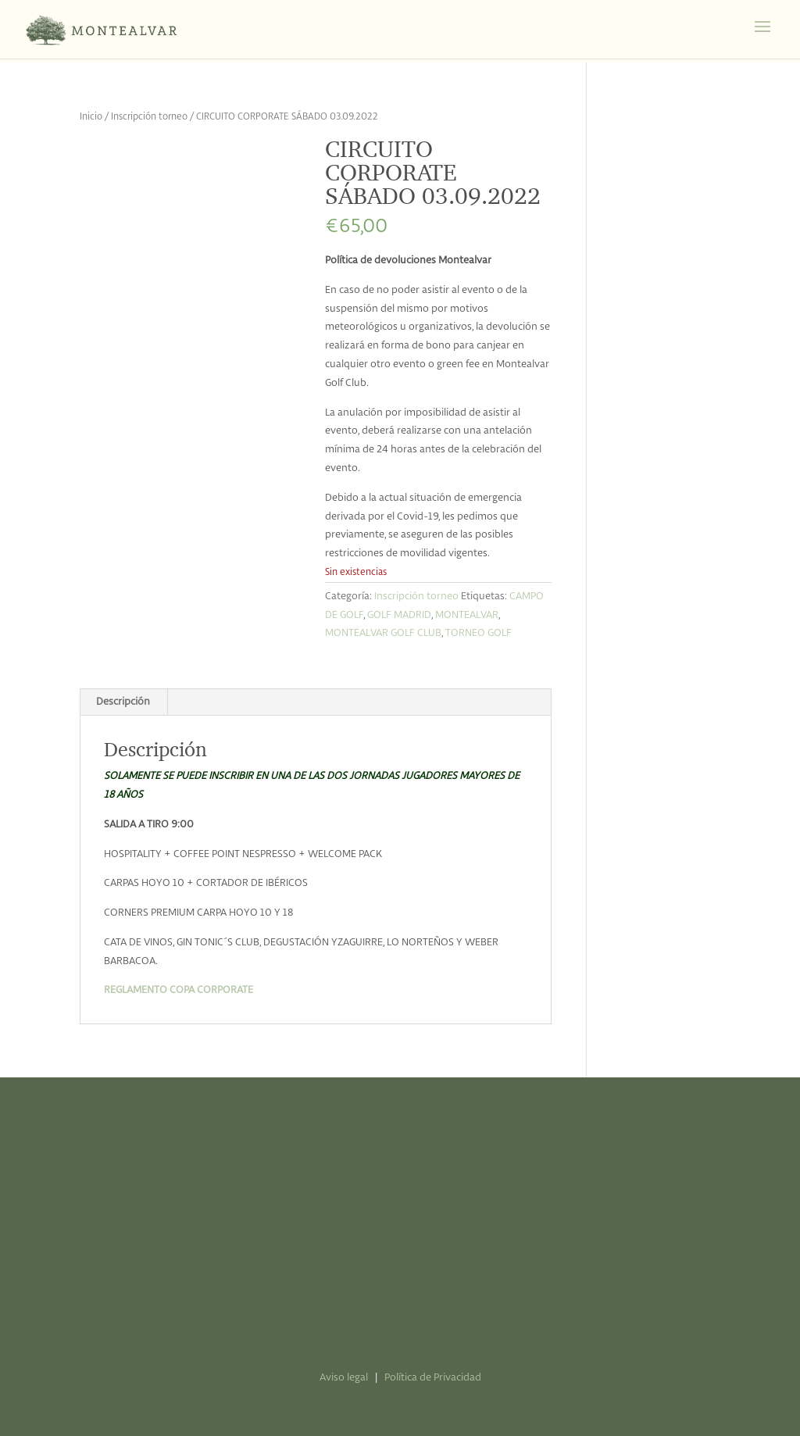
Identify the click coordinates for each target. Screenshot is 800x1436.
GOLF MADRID (399, 615)
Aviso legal (344, 1378)
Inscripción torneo (149, 117)
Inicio (91, 117)
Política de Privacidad (432, 1378)
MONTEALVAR (466, 615)
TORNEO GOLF (478, 633)
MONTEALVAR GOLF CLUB (383, 633)
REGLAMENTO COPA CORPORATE (178, 990)
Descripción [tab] (123, 702)
